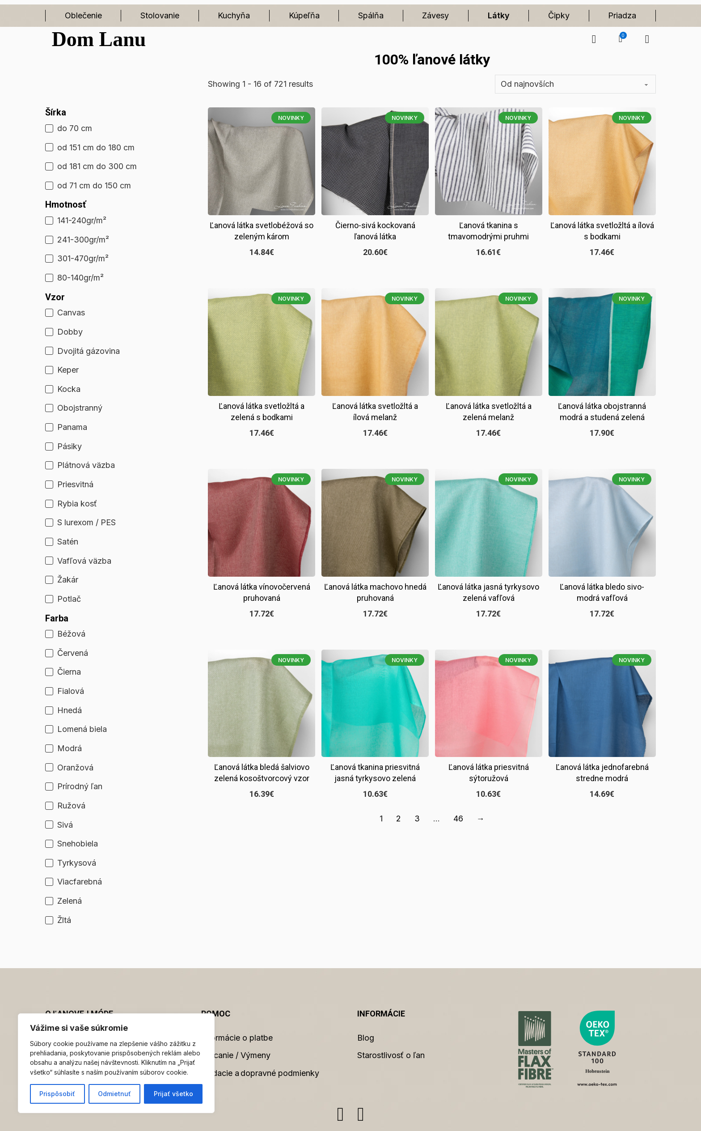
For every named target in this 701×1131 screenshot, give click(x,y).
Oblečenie (83, 15)
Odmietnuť (114, 1093)
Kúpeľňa (304, 15)
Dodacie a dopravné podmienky (260, 1073)
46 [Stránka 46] (458, 818)
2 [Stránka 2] (398, 818)
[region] (116, 1063)
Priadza (622, 15)
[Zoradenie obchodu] (575, 84)
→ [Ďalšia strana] (481, 818)
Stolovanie (159, 15)
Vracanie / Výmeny (235, 1055)
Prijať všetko (173, 1093)
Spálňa (371, 15)
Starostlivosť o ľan (391, 1055)
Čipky (559, 15)
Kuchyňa (234, 15)
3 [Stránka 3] (417, 818)
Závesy (435, 15)
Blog (365, 1037)
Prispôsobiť (57, 1093)
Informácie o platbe (237, 1037)
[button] (620, 39)
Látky (499, 15)
